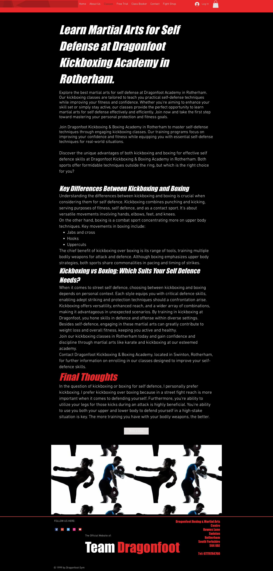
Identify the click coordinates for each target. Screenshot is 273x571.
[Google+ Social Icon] (62, 529)
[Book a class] (136, 431)
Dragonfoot (132, 547)
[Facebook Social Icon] (56, 529)
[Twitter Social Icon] (68, 529)
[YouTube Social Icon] (80, 529)
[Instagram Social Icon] (74, 529)
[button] (216, 4)
